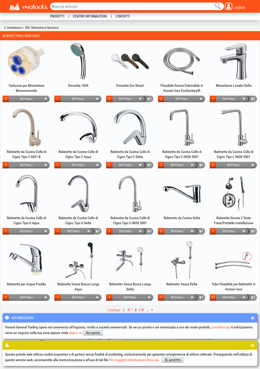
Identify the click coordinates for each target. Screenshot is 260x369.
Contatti (123, 16)
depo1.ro (75, 333)
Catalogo (113, 310)
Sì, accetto (173, 360)
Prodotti (57, 16)
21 (213, 297)
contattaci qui (220, 327)
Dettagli (26, 99)
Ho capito (93, 333)
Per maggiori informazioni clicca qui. (134, 360)
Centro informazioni (90, 16)
